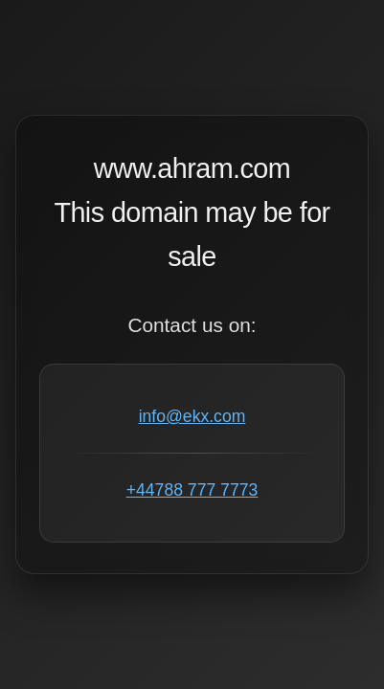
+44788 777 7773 (192, 490)
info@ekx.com (192, 416)
